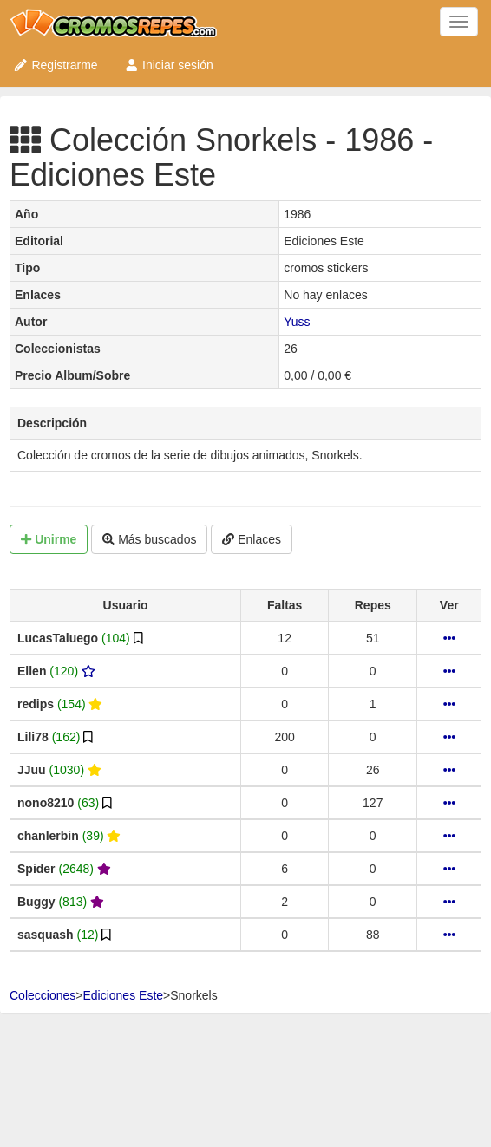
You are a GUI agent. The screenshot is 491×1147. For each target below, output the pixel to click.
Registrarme (55, 65)
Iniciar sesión (168, 65)
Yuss (297, 322)
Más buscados (149, 539)
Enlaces (251, 539)
